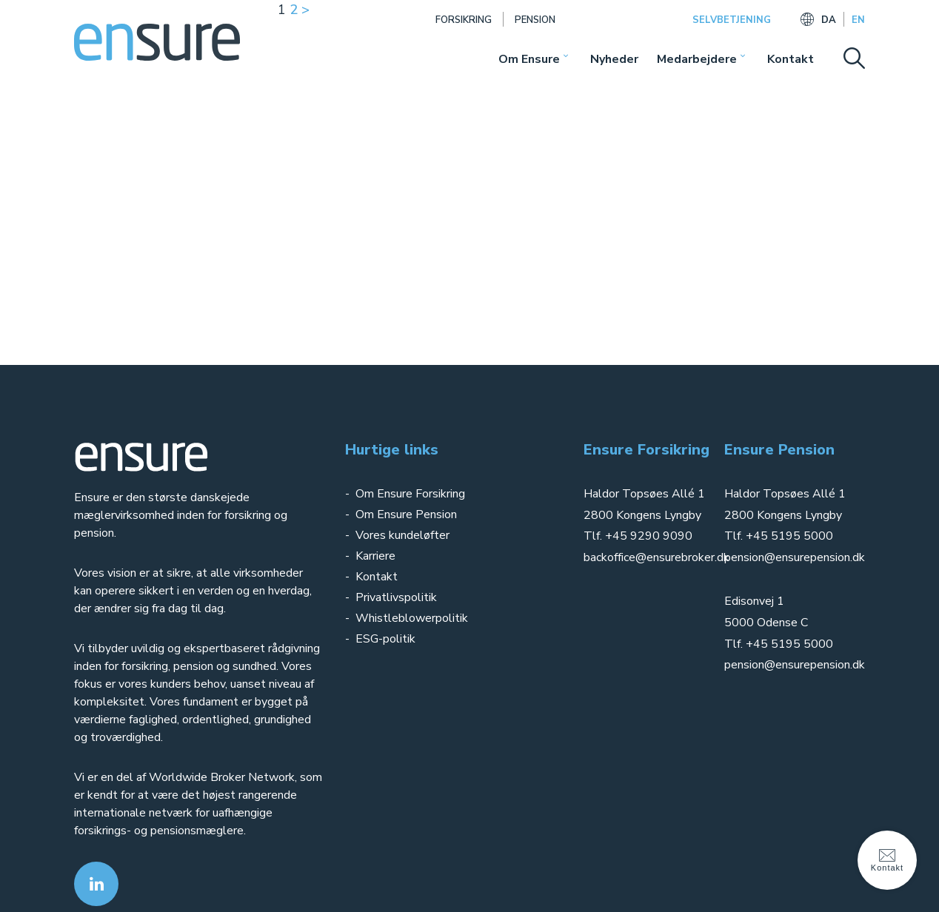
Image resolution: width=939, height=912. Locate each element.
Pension (535, 20)
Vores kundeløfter (402, 535)
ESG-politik (385, 639)
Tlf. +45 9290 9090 (638, 536)
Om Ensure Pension (406, 514)
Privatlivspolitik (397, 597)
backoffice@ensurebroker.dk (656, 557)
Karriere (375, 556)
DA (828, 20)
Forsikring (463, 20)
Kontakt (790, 59)
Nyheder (614, 59)
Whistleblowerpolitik (411, 618)
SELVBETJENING (731, 20)
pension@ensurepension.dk (794, 557)
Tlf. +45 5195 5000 (778, 536)
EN (858, 20)
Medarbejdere (697, 59)
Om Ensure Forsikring (410, 494)
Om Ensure (529, 59)
